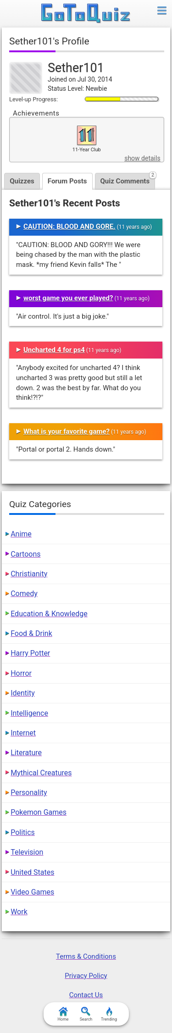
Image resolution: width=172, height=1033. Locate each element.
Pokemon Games (39, 812)
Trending (109, 1014)
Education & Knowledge (49, 613)
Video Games (32, 892)
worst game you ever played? (68, 298)
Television (27, 852)
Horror (21, 673)
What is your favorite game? (66, 431)
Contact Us (86, 995)
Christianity (29, 573)
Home (62, 1014)
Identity (23, 693)
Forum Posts (67, 181)
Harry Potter (30, 653)
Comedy (24, 593)
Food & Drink (31, 633)
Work (19, 911)
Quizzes (22, 181)
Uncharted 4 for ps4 (54, 350)
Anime (21, 534)
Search (86, 1014)
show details (142, 158)
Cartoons (25, 554)
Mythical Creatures (41, 772)
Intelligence (29, 713)
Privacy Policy (86, 976)
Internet (23, 733)
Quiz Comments (127, 179)
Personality (29, 792)
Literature (26, 752)
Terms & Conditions (86, 956)
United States (32, 872)
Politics (23, 832)
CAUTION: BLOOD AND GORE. (69, 226)
